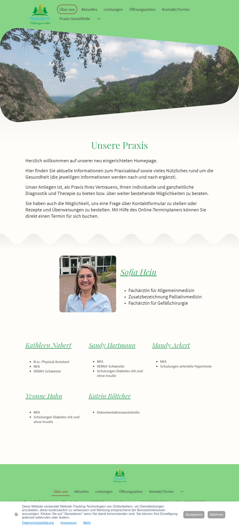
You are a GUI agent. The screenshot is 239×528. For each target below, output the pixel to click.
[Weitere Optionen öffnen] (98, 18)
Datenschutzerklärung (38, 523)
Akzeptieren (194, 514)
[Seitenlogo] (39, 14)
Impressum (68, 523)
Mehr (87, 523)
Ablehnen (216, 514)
